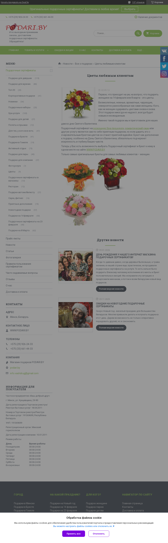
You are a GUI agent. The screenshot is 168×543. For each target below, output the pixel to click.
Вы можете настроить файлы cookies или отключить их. (82, 526)
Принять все (74, 533)
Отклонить (99, 533)
